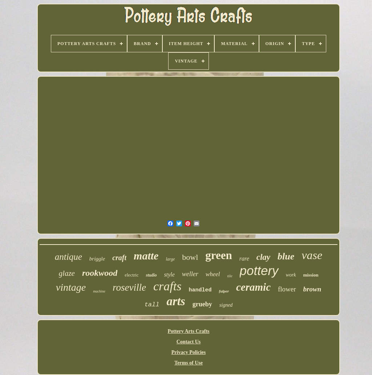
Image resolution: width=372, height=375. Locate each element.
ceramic (253, 287)
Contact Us (189, 341)
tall (152, 304)
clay (263, 257)
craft (119, 258)
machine (99, 291)
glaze (67, 273)
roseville (129, 287)
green (218, 255)
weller (190, 274)
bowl (190, 257)
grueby (202, 304)
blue (286, 256)
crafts (167, 286)
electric (131, 275)
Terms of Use (188, 363)
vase (312, 255)
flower (287, 289)
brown (312, 289)
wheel (213, 274)
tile (229, 276)
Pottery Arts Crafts (188, 331)
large (170, 259)
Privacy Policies (188, 352)
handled (200, 290)
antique (68, 257)
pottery (259, 270)
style (169, 274)
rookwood (99, 273)
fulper (224, 291)
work (291, 275)
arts (175, 301)
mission (311, 275)
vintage (71, 287)
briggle (97, 259)
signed (226, 305)
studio (151, 275)
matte (146, 256)
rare (244, 258)
